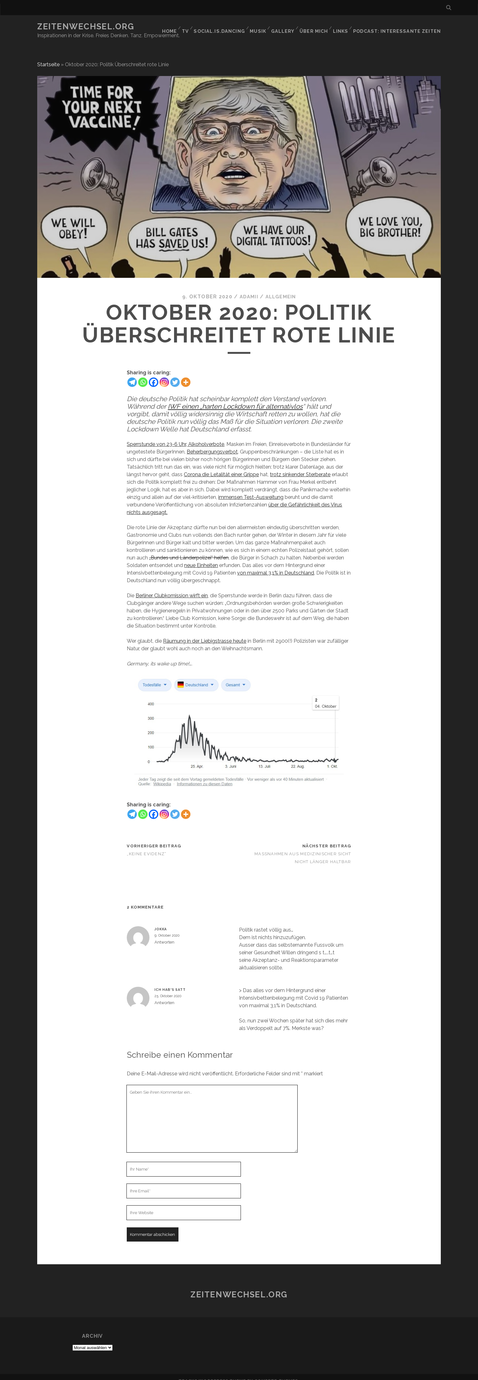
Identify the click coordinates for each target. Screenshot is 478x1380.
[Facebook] (153, 374)
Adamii (248, 289)
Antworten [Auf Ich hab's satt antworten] (164, 995)
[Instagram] (164, 374)
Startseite (48, 57)
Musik (262, 26)
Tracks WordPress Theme (212, 1373)
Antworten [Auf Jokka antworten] (164, 934)
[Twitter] (175, 374)
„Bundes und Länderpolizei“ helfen (189, 550)
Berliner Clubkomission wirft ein (172, 588)
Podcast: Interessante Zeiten (401, 26)
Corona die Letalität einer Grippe (221, 467)
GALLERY (287, 26)
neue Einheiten (201, 557)
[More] (185, 374)
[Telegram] (132, 374)
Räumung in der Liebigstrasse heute (204, 633)
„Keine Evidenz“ (146, 846)
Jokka (160, 921)
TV (190, 26)
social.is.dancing (224, 26)
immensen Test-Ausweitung (250, 489)
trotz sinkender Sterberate (300, 467)
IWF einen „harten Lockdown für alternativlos (235, 398)
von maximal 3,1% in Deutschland (275, 565)
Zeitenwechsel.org (85, 26)
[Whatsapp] (143, 374)
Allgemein (281, 289)
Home (172, 26)
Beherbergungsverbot (212, 444)
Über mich (319, 26)
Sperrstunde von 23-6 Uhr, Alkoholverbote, (176, 436)
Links (346, 26)
